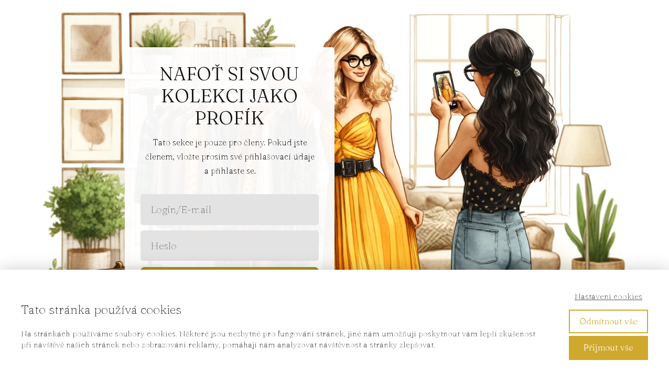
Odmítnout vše (608, 321)
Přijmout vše (608, 347)
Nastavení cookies (608, 296)
